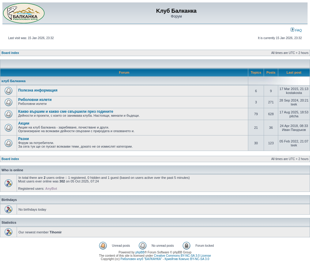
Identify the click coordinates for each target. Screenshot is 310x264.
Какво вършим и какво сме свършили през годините (65, 111)
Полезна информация (38, 90)
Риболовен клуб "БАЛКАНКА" (141, 259)
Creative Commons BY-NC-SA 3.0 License (182, 255)
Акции (23, 123)
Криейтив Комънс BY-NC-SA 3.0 (187, 259)
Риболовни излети (34, 100)
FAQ (296, 30)
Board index (10, 53)
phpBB (139, 252)
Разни (23, 139)
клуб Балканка (13, 81)
